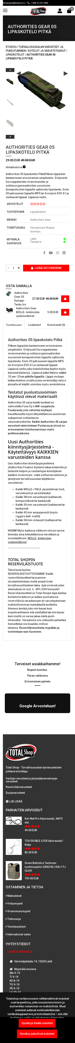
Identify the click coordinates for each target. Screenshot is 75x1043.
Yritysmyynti (15, 864)
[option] (10, 80)
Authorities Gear (40, 219)
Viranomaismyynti (18, 872)
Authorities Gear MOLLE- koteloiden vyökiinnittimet (28, 312)
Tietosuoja (14, 880)
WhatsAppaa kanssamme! (29, 976)
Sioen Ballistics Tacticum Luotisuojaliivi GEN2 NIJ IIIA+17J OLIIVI (45, 827)
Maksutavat (14, 856)
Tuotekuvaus (14, 324)
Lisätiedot (34, 324)
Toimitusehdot (16, 887)
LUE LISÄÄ (14, 762)
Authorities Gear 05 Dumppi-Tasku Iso (21, 298)
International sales (19, 895)
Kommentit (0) (56, 324)
